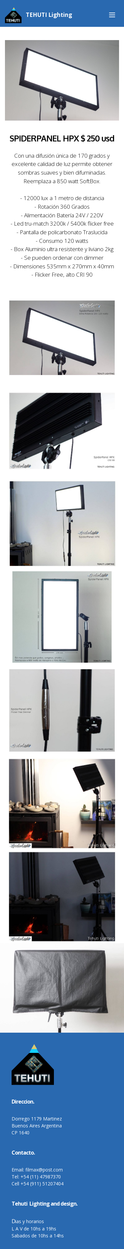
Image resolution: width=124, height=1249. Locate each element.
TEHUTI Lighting (49, 15)
